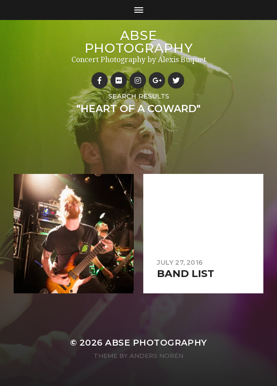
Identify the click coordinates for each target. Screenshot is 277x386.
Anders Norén (156, 355)
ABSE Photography (139, 42)
